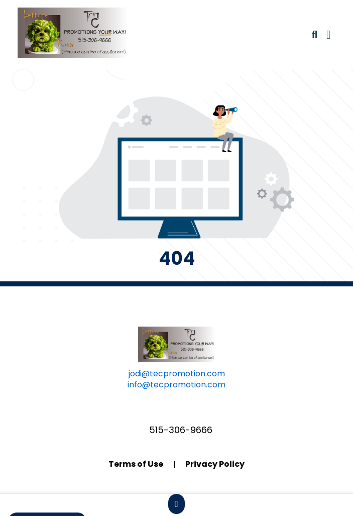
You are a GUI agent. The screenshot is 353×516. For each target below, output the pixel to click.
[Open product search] (314, 35)
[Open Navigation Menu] (328, 35)
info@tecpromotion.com (176, 384)
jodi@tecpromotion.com (177, 373)
